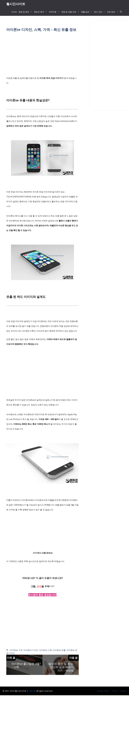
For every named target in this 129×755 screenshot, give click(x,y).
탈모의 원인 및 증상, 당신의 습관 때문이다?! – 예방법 (61, 667)
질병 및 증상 (26, 12)
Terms (114, 691)
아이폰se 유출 (59, 650)
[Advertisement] (42, 54)
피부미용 (54, 12)
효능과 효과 (41, 12)
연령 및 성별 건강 (70, 12)
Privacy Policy (103, 691)
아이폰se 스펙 (45, 650)
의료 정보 (113, 12)
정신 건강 (100, 12)
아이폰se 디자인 (30, 650)
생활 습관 (87, 12)
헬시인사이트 (15, 4)
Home (14, 12)
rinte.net (32, 691)
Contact (123, 691)
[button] (121, 12)
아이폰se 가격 (16, 650)
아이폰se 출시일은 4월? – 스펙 (26, 665)
